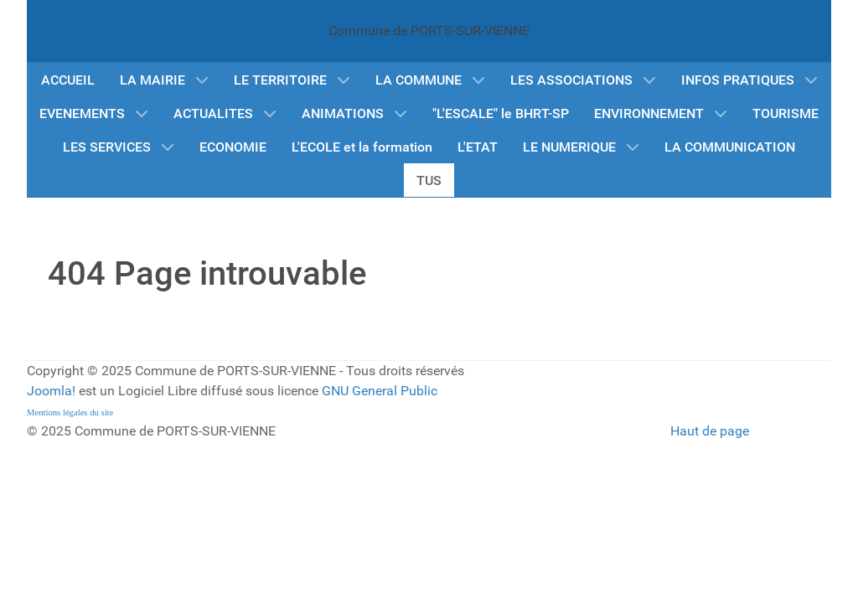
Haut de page (709, 431)
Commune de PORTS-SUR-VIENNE (429, 31)
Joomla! (51, 391)
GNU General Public (379, 391)
